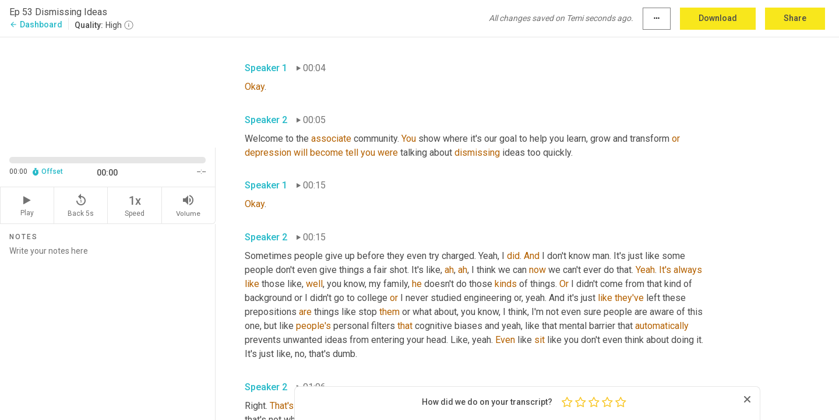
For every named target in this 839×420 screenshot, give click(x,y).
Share (795, 18)
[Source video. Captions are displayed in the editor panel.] (108, 91)
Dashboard (35, 24)
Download (718, 18)
